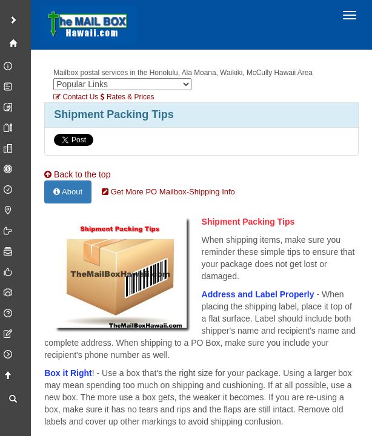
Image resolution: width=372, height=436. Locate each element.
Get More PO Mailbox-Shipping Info (168, 191)
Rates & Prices (127, 97)
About (67, 191)
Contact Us (75, 97)
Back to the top (77, 174)
